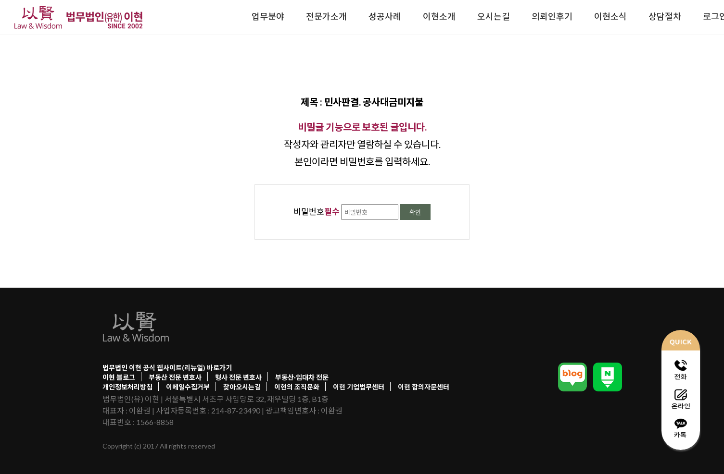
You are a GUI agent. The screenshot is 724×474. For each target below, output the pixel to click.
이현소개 (439, 16)
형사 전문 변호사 (238, 377)
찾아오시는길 (242, 387)
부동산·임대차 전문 (302, 377)
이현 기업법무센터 (358, 387)
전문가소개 (326, 16)
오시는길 (493, 16)
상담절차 (664, 16)
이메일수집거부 (188, 387)
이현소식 (610, 16)
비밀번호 (316, 212)
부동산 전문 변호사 (175, 377)
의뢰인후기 (552, 16)
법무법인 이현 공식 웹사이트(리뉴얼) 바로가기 (167, 368)
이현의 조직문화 (296, 387)
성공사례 (384, 16)
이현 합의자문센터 (423, 387)
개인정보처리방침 (127, 387)
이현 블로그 (118, 377)
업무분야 (268, 16)
